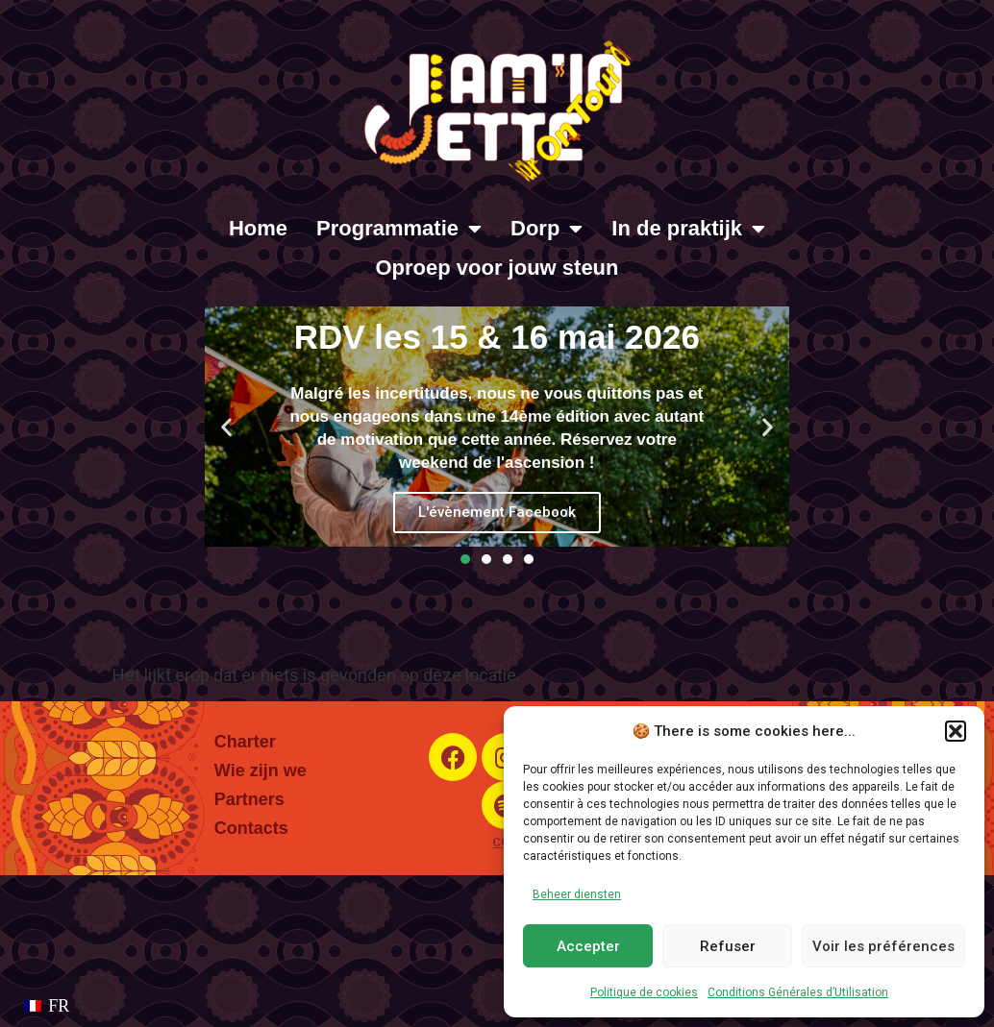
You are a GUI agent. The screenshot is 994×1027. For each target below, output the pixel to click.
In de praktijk (688, 228)
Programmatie (399, 228)
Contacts (251, 828)
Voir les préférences (883, 946)
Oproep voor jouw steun (496, 268)
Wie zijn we (260, 770)
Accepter (588, 946)
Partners (249, 799)
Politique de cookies (644, 992)
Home (258, 228)
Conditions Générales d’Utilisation (798, 992)
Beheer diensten (577, 894)
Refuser (728, 946)
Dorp (546, 228)
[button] (955, 731)
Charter (245, 741)
